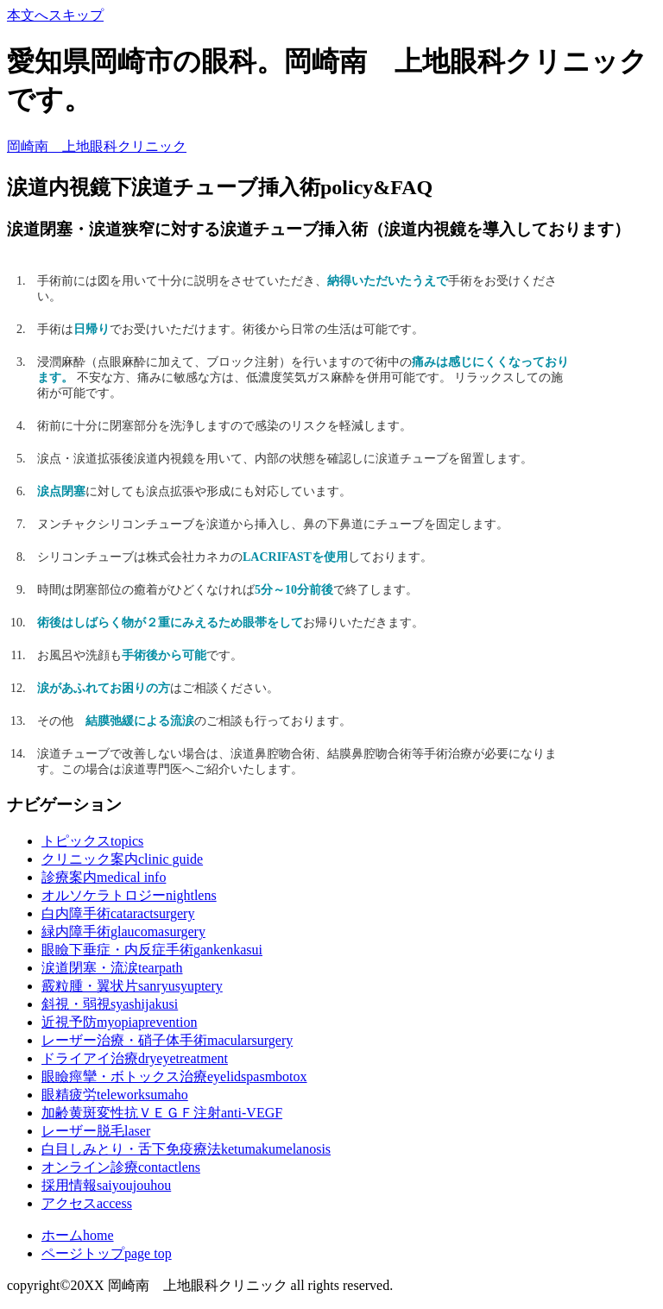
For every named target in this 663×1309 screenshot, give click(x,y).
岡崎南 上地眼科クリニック (96, 146)
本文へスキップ (55, 15)
